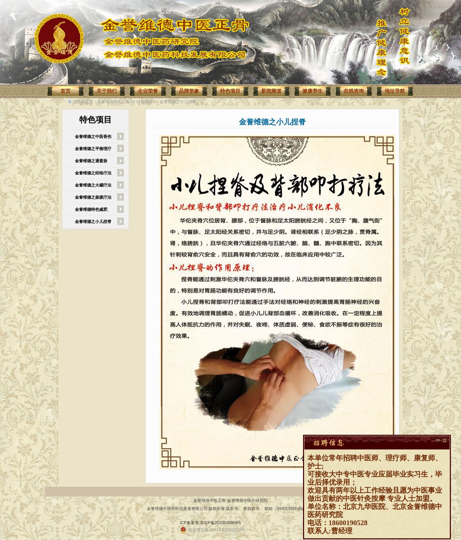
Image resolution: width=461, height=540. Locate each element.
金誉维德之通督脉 (91, 161)
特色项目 (144, 102)
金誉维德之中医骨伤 (93, 136)
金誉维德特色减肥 (91, 209)
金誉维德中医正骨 (113, 102)
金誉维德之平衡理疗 (93, 148)
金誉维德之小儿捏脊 (178, 102)
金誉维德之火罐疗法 (93, 185)
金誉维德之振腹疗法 (93, 197)
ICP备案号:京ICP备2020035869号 (210, 522)
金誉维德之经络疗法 (93, 173)
